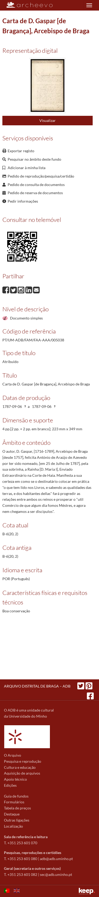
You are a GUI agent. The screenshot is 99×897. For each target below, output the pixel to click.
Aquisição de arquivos (22, 773)
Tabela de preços (17, 808)
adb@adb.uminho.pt (56, 858)
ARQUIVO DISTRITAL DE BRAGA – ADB (37, 686)
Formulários (14, 802)
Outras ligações (16, 820)
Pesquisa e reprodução (22, 761)
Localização (13, 826)
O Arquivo (12, 755)
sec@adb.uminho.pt (56, 874)
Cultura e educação (20, 767)
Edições (10, 785)
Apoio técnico (15, 779)
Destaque (12, 814)
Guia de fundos (16, 796)
